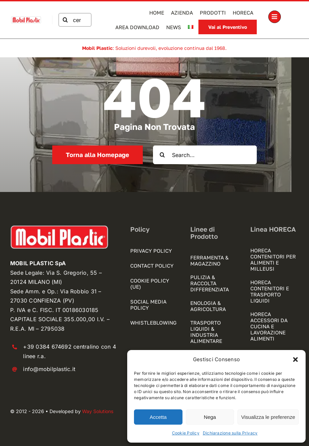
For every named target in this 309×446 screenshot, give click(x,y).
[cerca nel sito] (74, 20)
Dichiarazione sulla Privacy (230, 432)
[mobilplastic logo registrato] (26, 18)
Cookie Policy (185, 432)
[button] (295, 359)
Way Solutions (97, 411)
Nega (210, 417)
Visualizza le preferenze (268, 417)
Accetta (158, 417)
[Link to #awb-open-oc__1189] (274, 17)
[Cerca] (64, 20)
